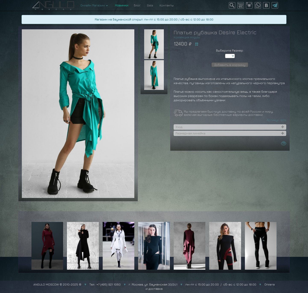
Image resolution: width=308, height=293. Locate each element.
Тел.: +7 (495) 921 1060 (105, 284)
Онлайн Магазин (94, 5)
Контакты (167, 5)
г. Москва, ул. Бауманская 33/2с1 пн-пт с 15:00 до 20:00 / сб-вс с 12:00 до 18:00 (192, 284)
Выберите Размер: (230, 50)
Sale (150, 5)
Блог (137, 5)
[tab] (230, 127)
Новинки (120, 5)
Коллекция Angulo (187, 37)
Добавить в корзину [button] (229, 65)
